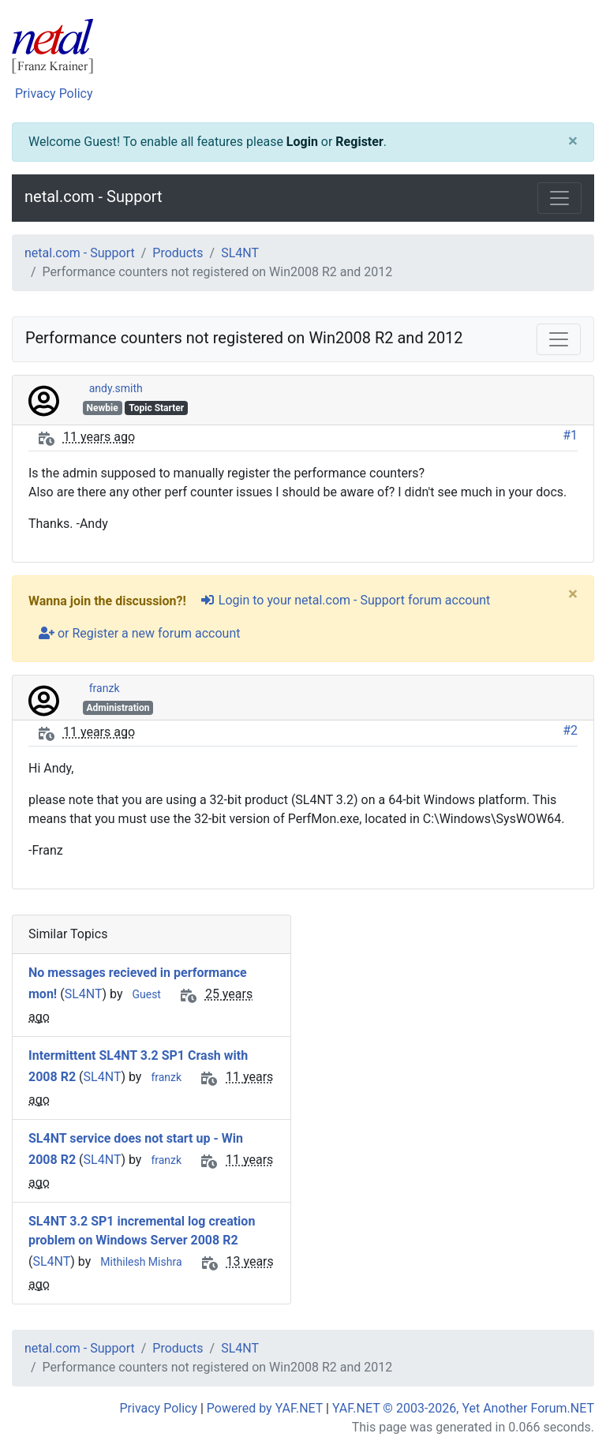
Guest (146, 994)
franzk (104, 688)
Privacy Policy (54, 93)
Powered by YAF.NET (265, 1408)
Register (359, 141)
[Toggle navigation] (559, 198)
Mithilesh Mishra (140, 1262)
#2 (570, 730)
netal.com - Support (93, 196)
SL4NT (240, 252)
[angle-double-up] (562, 1387)
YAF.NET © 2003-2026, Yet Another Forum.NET (463, 1408)
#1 (570, 435)
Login (302, 141)
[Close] (572, 141)
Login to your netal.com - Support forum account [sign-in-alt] (345, 600)
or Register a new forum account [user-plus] (139, 633)
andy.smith (116, 388)
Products (177, 252)
